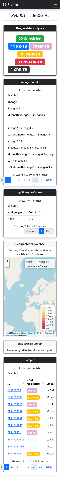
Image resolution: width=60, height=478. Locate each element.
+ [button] (7, 261)
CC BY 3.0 (38, 333)
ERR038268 (14, 390)
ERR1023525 (15, 404)
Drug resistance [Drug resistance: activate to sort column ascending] (33, 381)
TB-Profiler (10, 4)
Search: (30, 95)
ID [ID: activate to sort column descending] (9, 383)
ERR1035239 (15, 411)
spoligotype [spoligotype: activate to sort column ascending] (15, 212)
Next (49, 180)
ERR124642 (14, 453)
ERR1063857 (15, 425)
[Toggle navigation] (55, 4)
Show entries (29, 90)
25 (40, 466)
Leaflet (7, 333)
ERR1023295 (15, 397)
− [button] (7, 265)
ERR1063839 (15, 418)
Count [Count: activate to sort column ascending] (32, 212)
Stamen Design (27, 333)
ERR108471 (14, 432)
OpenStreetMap (10, 336)
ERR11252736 (16, 446)
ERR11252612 (16, 439)
